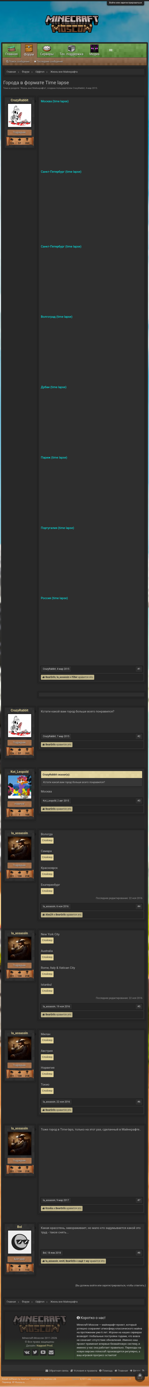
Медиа (94, 54)
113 (27, 1269)
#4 (139, 906)
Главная (11, 54)
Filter (75, 677)
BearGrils (51, 677)
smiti (62, 1261)
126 (12, 143)
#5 (139, 1006)
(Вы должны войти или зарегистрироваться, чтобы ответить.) (110, 1285)
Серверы (47, 54)
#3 (139, 800)
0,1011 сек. (85, 1379)
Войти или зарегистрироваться (125, 2)
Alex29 (49, 914)
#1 (139, 669)
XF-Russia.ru (18, 1382)
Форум (29, 54)
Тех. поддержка (72, 54)
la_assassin (63, 677)
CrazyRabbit (79, 88)
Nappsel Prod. (45, 1345)
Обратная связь (57, 1370)
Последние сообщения (48, 61)
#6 (139, 1101)
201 (12, 876)
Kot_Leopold (19, 772)
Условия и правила (83, 1370)
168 (27, 814)
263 (27, 143)
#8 (139, 1252)
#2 (139, 736)
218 (27, 876)
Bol (19, 1227)
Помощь (106, 1370)
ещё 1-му (83, 1261)
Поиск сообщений (18, 61)
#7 (139, 1200)
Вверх (135, 1370)
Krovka (49, 1208)
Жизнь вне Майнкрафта (33, 88)
